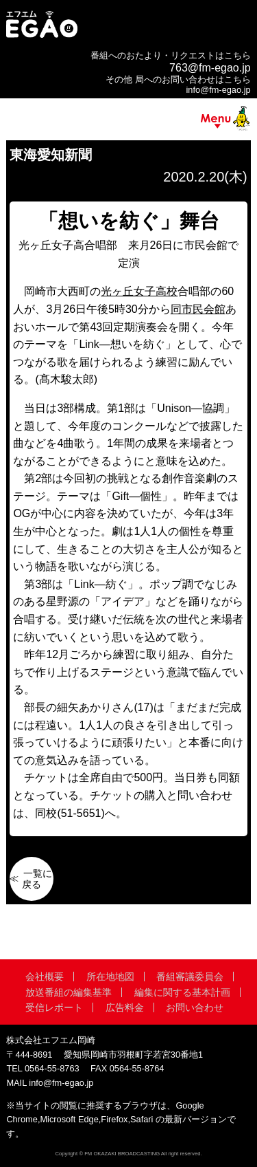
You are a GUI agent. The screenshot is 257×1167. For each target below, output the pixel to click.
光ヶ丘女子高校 (139, 291)
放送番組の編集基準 (68, 992)
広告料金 (125, 1007)
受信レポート (54, 1007)
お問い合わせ (194, 1007)
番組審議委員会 (189, 976)
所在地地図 (110, 976)
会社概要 (44, 976)
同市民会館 (198, 309)
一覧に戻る (37, 879)
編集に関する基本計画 (182, 992)
